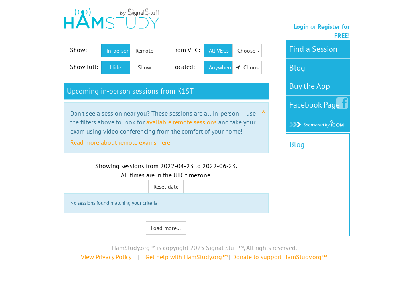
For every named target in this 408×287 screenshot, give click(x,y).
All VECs (219, 50)
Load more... (166, 228)
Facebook (316, 103)
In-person (118, 50)
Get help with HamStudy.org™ (186, 257)
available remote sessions (181, 122)
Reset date (165, 186)
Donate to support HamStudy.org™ (279, 257)
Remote (144, 50)
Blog (297, 68)
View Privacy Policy (106, 257)
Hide (115, 67)
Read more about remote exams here (120, 142)
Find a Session (313, 49)
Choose (248, 50)
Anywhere (221, 67)
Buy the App (309, 86)
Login (301, 26)
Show (144, 67)
